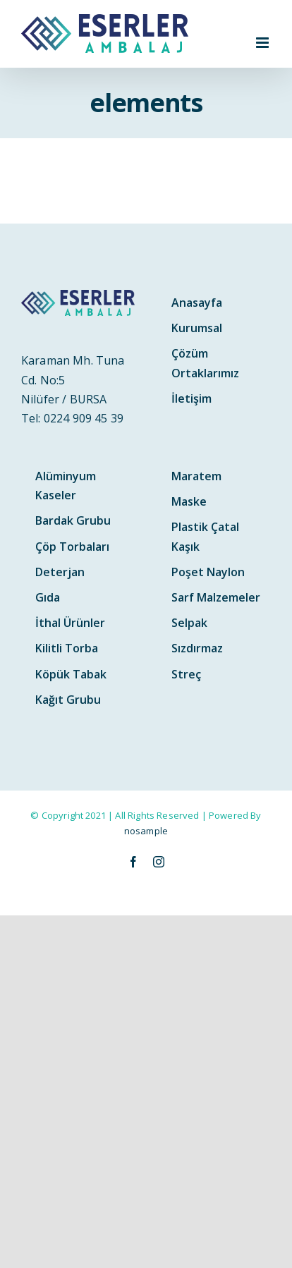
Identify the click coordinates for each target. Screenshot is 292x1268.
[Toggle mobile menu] (263, 42)
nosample (146, 830)
